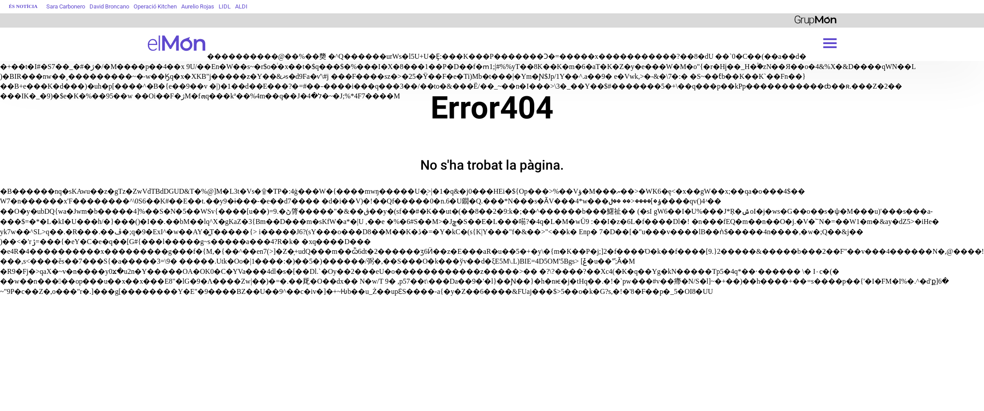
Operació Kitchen (155, 6)
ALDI (241, 6)
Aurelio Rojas (197, 6)
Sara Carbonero (65, 6)
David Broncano (109, 6)
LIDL (225, 6)
